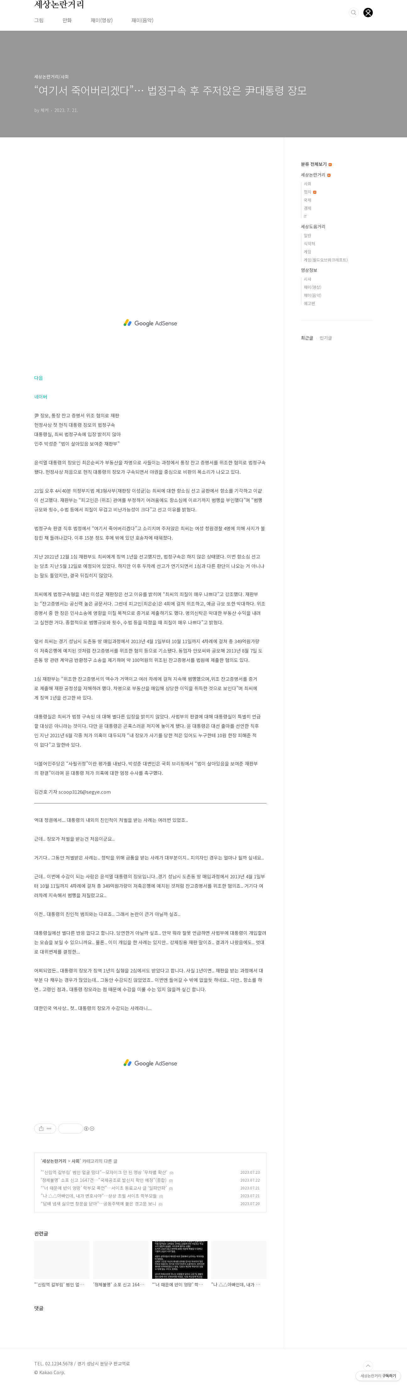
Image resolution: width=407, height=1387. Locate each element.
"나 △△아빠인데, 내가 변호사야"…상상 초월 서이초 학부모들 (99, 1196)
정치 (310, 192)
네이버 (40, 396)
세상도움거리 (313, 226)
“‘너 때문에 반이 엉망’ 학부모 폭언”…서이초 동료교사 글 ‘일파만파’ (104, 1188)
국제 (307, 200)
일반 (307, 235)
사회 (76, 1161)
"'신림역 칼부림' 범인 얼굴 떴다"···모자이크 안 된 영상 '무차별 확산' (104, 1172)
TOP (368, 1366)
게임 (307, 252)
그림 (39, 20)
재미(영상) (102, 20)
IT (305, 216)
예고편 (309, 303)
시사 (307, 279)
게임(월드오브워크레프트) (326, 260)
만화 (67, 20)
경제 (307, 208)
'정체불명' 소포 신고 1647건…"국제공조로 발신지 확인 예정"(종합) (104, 1180)
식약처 (309, 243)
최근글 (307, 338)
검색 (353, 12)
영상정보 (309, 270)
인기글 (326, 338)
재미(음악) (142, 20)
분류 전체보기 (316, 164)
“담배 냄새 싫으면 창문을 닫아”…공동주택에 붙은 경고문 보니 (98, 1203)
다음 (38, 377)
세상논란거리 (59, 5)
